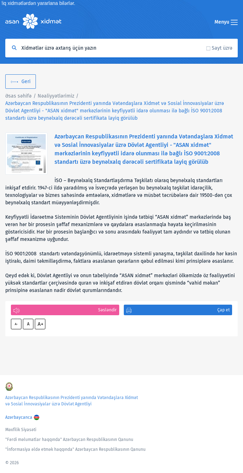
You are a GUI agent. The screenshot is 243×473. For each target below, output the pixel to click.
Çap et (223, 309)
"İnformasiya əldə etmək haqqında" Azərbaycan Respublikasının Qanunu (75, 449)
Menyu (226, 22)
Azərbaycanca (18, 417)
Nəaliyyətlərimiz (56, 96)
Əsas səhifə (18, 96)
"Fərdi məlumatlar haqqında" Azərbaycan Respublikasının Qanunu (69, 439)
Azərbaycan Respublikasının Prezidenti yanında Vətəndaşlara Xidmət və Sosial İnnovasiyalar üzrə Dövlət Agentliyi (71, 400)
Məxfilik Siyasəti (20, 429)
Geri (26, 82)
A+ (40, 324)
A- (16, 324)
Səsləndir (107, 309)
